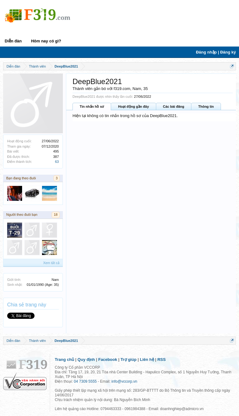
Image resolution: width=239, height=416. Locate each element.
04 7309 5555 (85, 381)
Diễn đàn (13, 41)
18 (56, 214)
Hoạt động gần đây (133, 106)
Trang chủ (64, 359)
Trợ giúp (128, 359)
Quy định (86, 359)
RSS (161, 359)
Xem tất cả (51, 263)
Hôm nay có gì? (46, 41)
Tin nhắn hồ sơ (92, 106)
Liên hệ (147, 359)
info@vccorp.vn (124, 381)
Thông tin (206, 106)
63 (57, 161)
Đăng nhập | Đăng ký (216, 52)
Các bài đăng (173, 106)
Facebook (107, 359)
